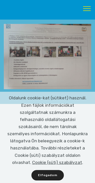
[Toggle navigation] (87, 8)
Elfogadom (47, 175)
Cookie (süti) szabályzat (57, 162)
